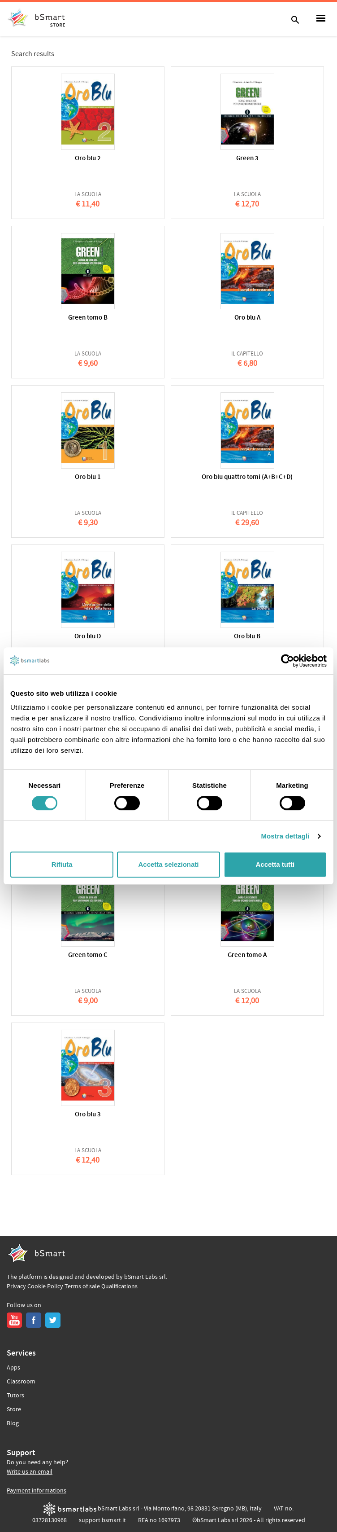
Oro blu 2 (88, 158)
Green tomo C (88, 955)
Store (14, 1409)
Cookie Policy (45, 1286)
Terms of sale (82, 1286)
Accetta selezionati (168, 864)
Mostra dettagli (285, 836)
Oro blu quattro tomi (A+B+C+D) (247, 477)
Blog (13, 1423)
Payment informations (36, 1491)
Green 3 (247, 158)
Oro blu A (247, 318)
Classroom (21, 1382)
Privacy (16, 1286)
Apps (13, 1368)
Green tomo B (88, 318)
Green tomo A (247, 955)
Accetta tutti (274, 864)
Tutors (15, 1396)
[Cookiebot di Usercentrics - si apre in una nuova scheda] (287, 660)
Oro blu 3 (88, 1115)
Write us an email (29, 1472)
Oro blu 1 (88, 477)
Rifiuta (62, 864)
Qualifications (119, 1286)
